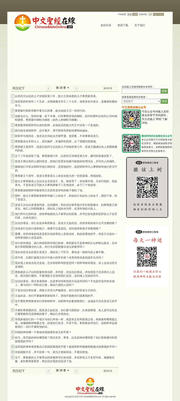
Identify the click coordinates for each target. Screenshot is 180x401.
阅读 (164, 101)
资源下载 (122, 25)
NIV (156, 14)
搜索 (164, 91)
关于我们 (139, 25)
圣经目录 (105, 25)
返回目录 (107, 88)
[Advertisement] (90, 57)
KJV (161, 14)
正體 (135, 14)
